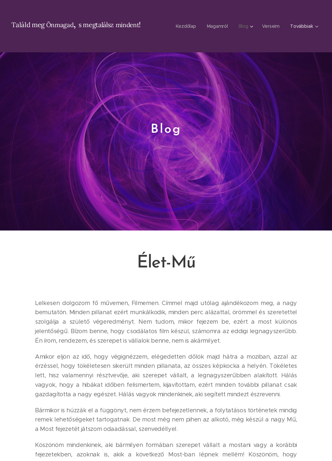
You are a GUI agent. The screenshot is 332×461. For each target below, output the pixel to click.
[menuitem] (186, 26)
